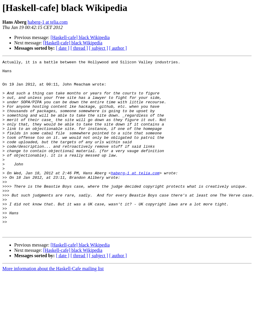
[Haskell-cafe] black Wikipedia (80, 37)
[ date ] (62, 48)
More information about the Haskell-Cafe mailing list (53, 303)
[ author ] (118, 48)
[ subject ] (98, 48)
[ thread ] (79, 48)
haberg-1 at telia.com (47, 22)
